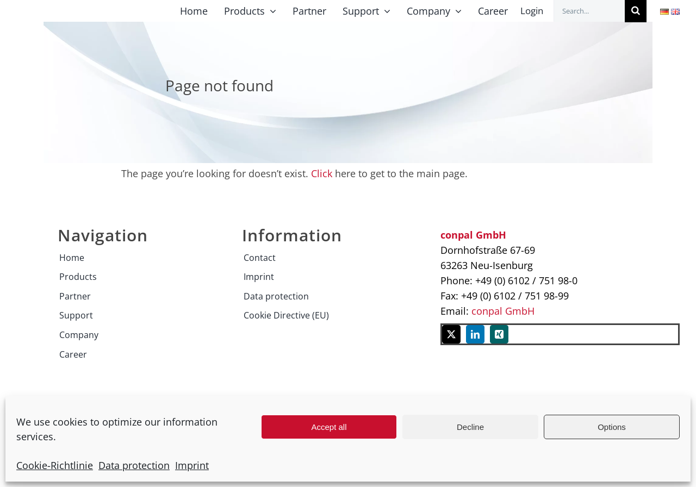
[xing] (499, 334)
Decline (470, 427)
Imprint (192, 465)
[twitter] (451, 334)
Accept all (328, 427)
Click (321, 173)
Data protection (134, 465)
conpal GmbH (503, 310)
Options (612, 427)
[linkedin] (475, 334)
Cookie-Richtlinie (54, 465)
